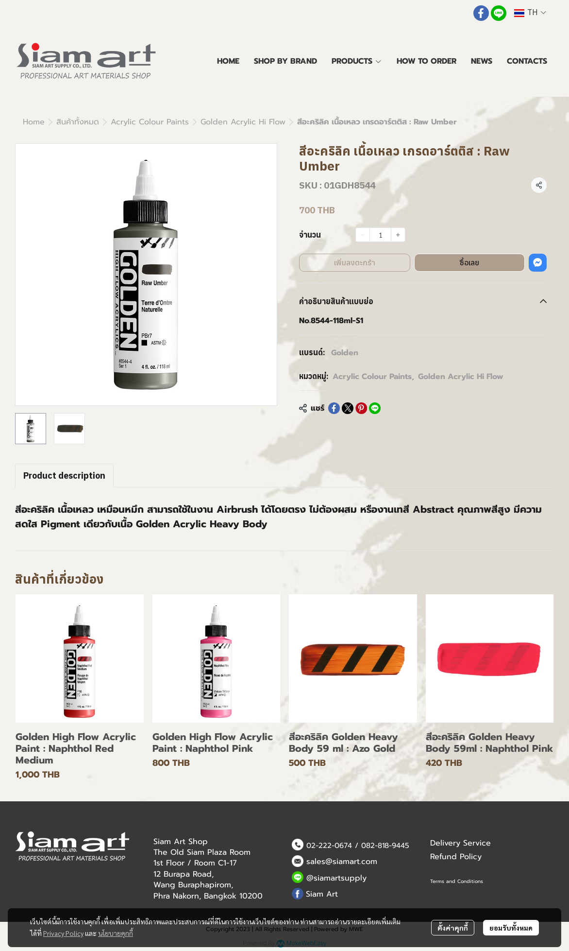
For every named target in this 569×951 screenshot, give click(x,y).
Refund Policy (456, 857)
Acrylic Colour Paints (150, 122)
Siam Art (322, 894)
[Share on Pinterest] (361, 408)
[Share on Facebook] (334, 408)
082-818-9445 (385, 845)
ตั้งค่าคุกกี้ (452, 927)
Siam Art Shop (180, 841)
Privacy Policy (63, 933)
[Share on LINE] (375, 408)
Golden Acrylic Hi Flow (243, 122)
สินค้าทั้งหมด (77, 122)
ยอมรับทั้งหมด (511, 927)
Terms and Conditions (456, 881)
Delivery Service (460, 843)
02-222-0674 (329, 845)
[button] (530, 13)
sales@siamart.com (341, 861)
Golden (344, 353)
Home (34, 122)
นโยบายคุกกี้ (115, 933)
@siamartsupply (336, 878)
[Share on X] (347, 408)
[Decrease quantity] (362, 235)
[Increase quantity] (398, 235)
